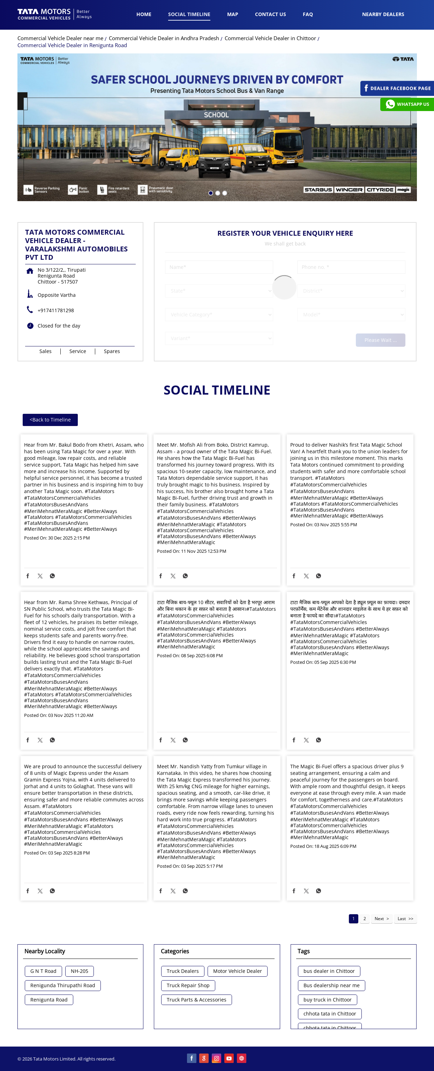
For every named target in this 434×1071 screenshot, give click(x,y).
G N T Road (43, 971)
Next (379, 919)
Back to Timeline (50, 419)
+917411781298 (56, 310)
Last (402, 919)
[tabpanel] (217, 127)
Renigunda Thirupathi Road (62, 986)
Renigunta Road (49, 1000)
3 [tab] (224, 192)
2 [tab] (217, 192)
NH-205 (79, 971)
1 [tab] (210, 192)
